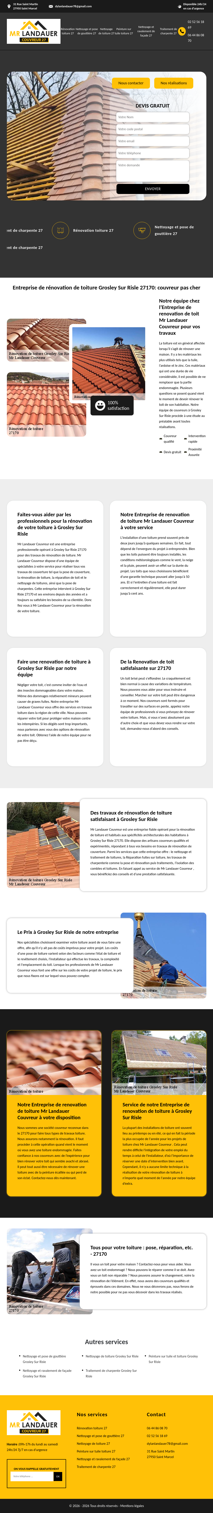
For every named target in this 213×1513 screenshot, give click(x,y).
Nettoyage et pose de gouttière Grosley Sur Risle (44, 1359)
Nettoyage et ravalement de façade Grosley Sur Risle (47, 1373)
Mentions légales (132, 1506)
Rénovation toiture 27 (93, 230)
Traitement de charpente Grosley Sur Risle (111, 1373)
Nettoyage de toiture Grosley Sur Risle (112, 1356)
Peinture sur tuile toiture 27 (96, 1451)
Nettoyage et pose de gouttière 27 (100, 1436)
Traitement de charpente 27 (96, 1467)
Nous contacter (131, 82)
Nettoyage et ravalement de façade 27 (146, 31)
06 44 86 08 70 (196, 38)
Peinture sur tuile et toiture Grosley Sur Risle (173, 1359)
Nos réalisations (174, 82)
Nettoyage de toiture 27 (93, 1444)
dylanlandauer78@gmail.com (73, 6)
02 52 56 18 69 (196, 24)
